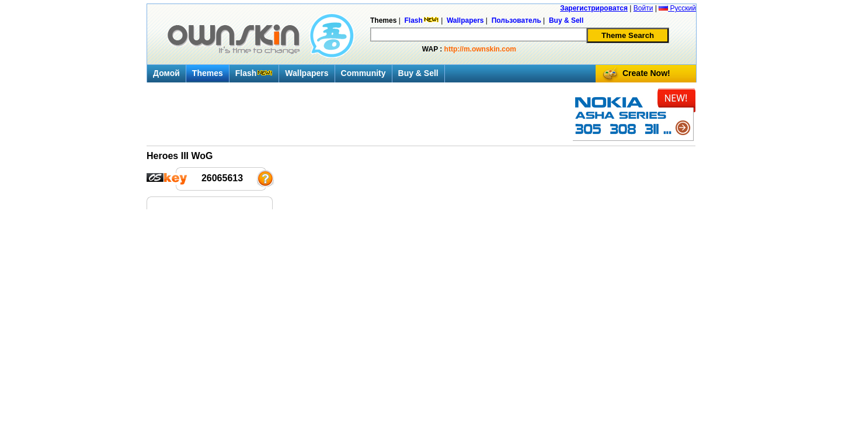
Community (363, 73)
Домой (166, 73)
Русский (677, 8)
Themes (207, 73)
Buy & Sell (418, 73)
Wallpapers (306, 73)
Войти (643, 8)
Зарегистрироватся (594, 8)
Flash (254, 73)
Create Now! (646, 73)
